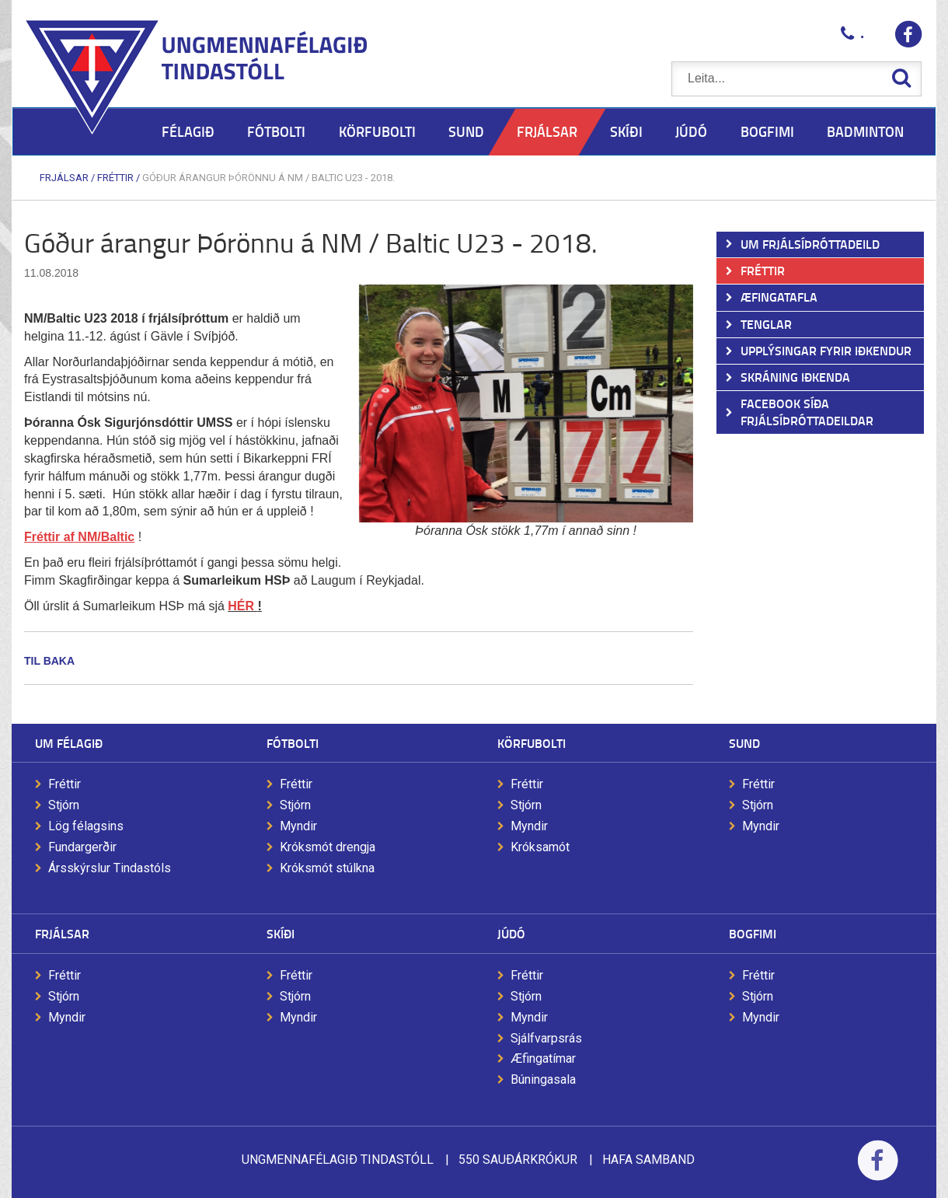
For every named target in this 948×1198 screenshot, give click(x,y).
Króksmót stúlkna (327, 868)
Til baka (49, 661)
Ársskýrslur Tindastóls (109, 868)
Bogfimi (752, 933)
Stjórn (63, 805)
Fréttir (115, 177)
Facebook (877, 1170)
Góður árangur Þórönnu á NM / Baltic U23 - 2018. (268, 177)
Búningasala (543, 1079)
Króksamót (540, 847)
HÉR (242, 606)
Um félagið (69, 743)
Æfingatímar (543, 1058)
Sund (744, 743)
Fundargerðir (82, 847)
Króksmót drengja (327, 847)
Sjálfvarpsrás (546, 1038)
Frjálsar (64, 177)
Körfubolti (531, 743)
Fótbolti (293, 743)
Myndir (298, 826)
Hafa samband (648, 1159)
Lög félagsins (86, 826)
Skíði (281, 933)
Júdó (511, 933)
